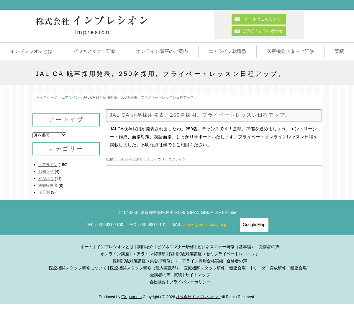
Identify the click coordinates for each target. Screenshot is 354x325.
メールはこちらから (264, 19)
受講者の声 (269, 246)
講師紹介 (145, 246)
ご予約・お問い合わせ (262, 30)
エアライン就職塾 (227, 51)
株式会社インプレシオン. (198, 297)
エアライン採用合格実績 (200, 261)
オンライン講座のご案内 (162, 51)
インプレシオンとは (31, 51)
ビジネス (46, 178)
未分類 (44, 192)
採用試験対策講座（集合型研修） (144, 261)
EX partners (131, 297)
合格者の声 (237, 261)
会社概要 (157, 282)
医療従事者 (48, 185)
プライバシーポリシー (190, 282)
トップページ (47, 97)
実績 (339, 51)
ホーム (87, 246)
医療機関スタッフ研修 (290, 51)
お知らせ (46, 171)
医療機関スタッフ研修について (78, 268)
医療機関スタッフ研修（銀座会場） (217, 268)
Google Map (254, 224)
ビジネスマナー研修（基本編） (226, 246)
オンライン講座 (114, 253)
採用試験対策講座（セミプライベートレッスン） (214, 253)
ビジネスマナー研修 (94, 51)
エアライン (70, 97)
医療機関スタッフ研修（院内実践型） (145, 268)
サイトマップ (197, 274)
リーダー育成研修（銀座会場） (282, 268)
